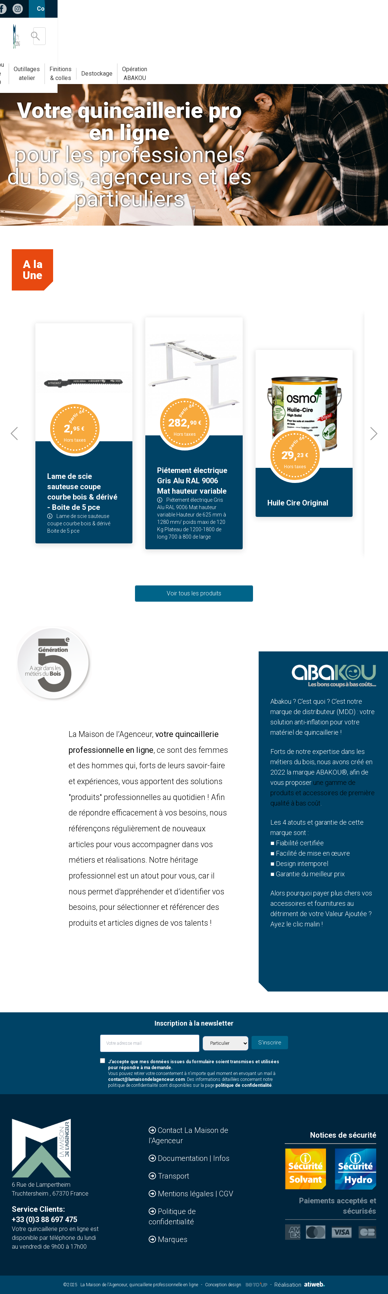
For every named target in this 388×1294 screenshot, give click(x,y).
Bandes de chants (109, 69)
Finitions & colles (262, 69)
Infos (221, 1158)
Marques (172, 1239)
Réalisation (299, 1284)
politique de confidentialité (243, 1085)
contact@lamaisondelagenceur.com (146, 1079)
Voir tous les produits (194, 593)
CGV (226, 1193)
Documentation (183, 1158)
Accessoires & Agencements (44, 69)
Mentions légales (186, 1193)
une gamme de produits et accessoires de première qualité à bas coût (322, 793)
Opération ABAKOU (355, 69)
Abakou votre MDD (162, 69)
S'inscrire (272, 1042)
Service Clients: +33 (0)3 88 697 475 (44, 1214)
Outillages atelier (213, 69)
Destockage (308, 69)
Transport (173, 1176)
